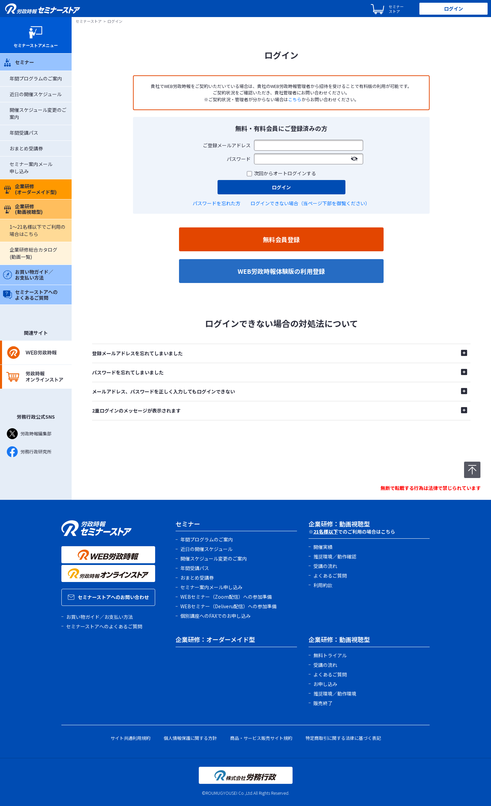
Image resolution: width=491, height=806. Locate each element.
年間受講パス (24, 132)
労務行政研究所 (29, 451)
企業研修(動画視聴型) (23, 209)
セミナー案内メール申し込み (211, 587)
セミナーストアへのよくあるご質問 (30, 294)
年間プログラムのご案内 (36, 78)
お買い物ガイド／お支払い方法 (28, 274)
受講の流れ (325, 566)
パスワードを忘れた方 (216, 203)
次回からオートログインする (285, 173)
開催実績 (322, 546)
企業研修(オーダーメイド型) (30, 189)
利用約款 (322, 585)
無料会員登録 (281, 239)
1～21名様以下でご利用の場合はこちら (37, 230)
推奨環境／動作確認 (334, 556)
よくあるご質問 (330, 575)
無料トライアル (330, 655)
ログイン (453, 8)
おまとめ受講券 (26, 148)
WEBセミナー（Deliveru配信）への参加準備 (228, 606)
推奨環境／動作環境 (334, 693)
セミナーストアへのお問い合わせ (108, 597)
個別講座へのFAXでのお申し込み (215, 615)
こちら (294, 99)
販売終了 (322, 703)
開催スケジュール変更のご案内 (213, 558)
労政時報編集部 (29, 433)
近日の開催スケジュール (36, 94)
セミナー (18, 62)
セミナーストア (89, 21)
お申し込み (325, 684)
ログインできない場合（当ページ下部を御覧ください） (310, 203)
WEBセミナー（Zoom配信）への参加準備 (226, 596)
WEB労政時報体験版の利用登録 (281, 271)
